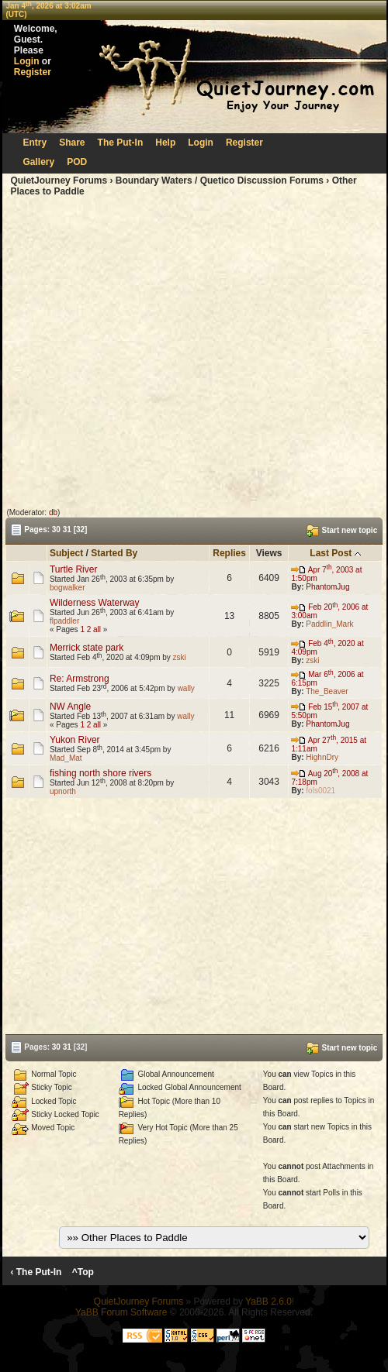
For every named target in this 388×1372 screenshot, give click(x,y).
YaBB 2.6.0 (268, 1301)
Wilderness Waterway (95, 602)
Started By (114, 553)
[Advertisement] (145, 353)
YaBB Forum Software (121, 1312)
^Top (82, 1272)
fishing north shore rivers (100, 773)
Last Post (331, 553)
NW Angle (70, 706)
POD (77, 161)
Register (32, 72)
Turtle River (74, 569)
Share (72, 142)
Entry (35, 142)
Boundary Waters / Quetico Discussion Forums (220, 180)
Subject (66, 553)
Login (27, 61)
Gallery (39, 161)
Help (165, 142)
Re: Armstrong (79, 678)
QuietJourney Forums (58, 180)
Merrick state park (86, 647)
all (97, 629)
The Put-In (121, 142)
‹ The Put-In (35, 1272)
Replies (229, 553)
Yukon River (75, 739)
